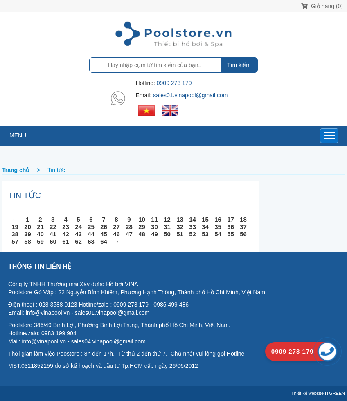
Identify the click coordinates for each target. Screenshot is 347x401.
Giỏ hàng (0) (322, 6)
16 (217, 219)
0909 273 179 (174, 83)
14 (192, 219)
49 (154, 234)
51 (179, 234)
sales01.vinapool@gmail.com (190, 95)
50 (167, 234)
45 (103, 234)
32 (179, 226)
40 (40, 234)
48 (141, 234)
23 (65, 226)
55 (230, 234)
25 (91, 226)
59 (40, 241)
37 (243, 226)
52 (192, 234)
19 (14, 226)
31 (167, 226)
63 (91, 241)
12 (167, 219)
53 (205, 234)
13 (179, 219)
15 (205, 219)
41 (53, 234)
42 (65, 234)
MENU (17, 135)
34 (205, 226)
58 (27, 241)
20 (27, 226)
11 (154, 219)
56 (243, 234)
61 (65, 241)
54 (217, 234)
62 (78, 241)
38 (14, 234)
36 (230, 226)
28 (129, 226)
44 (91, 234)
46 (116, 234)
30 (154, 226)
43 (78, 234)
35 (217, 226)
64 (103, 241)
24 (78, 226)
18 (243, 219)
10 (141, 219)
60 (53, 241)
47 (129, 234)
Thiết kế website (307, 393)
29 (141, 226)
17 (230, 219)
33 (192, 226)
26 (103, 226)
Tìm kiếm (239, 65)
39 (27, 234)
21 (40, 226)
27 (116, 226)
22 (53, 226)
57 (14, 241)
